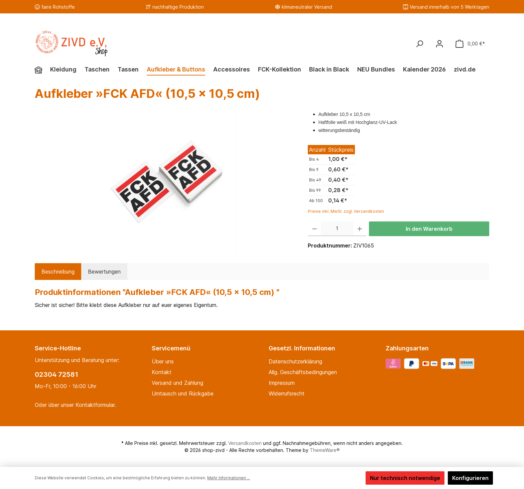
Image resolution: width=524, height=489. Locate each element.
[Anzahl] (337, 228)
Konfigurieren (470, 478)
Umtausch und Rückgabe (183, 393)
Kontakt (161, 372)
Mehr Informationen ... (228, 477)
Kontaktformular (95, 404)
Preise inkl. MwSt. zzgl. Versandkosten (346, 211)
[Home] (42, 70)
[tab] (58, 271)
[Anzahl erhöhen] (360, 228)
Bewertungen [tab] (104, 271)
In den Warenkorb (429, 228)
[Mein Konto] (439, 43)
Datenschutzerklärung (295, 361)
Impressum (282, 382)
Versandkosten (245, 443)
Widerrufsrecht (286, 393)
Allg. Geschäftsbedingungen (303, 372)
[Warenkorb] (470, 43)
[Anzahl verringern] (314, 228)
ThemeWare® (325, 450)
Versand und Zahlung (177, 382)
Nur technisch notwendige (405, 478)
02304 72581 (56, 374)
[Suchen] (419, 43)
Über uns (163, 361)
